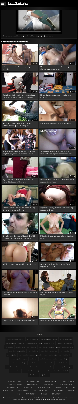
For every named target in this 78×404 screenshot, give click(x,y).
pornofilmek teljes (41, 355)
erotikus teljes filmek (66, 339)
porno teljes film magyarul (26, 355)
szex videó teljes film (62, 363)
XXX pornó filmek (31, 394)
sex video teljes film (65, 355)
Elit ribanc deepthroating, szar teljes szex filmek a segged (56, 293)
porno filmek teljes (33, 351)
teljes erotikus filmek (29, 371)
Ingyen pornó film (12, 388)
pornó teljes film (11, 355)
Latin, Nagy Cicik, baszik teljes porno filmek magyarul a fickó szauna (55, 265)
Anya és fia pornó (57, 391)
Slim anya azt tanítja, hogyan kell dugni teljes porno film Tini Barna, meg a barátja (57, 68)
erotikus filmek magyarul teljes (15, 339)
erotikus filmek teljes (32, 339)
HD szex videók (27, 388)
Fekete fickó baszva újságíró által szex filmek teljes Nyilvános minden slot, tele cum (19, 209)
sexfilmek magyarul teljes (60, 359)
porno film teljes (20, 347)
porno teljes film (64, 351)
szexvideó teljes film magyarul (63, 367)
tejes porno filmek (15, 371)
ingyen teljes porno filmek (46, 343)
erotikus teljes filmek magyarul (15, 343)
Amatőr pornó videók (51, 382)
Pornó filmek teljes (18, 3)
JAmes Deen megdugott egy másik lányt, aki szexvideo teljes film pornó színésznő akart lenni (56, 153)
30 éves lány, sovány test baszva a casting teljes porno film (55, 96)
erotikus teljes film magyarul (49, 339)
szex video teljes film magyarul (15, 367)
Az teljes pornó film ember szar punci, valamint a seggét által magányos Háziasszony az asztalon (19, 153)
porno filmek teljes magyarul (49, 351)
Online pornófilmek (43, 388)
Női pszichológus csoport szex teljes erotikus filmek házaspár (57, 237)
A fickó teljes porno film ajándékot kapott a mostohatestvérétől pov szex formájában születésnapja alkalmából (17, 124)
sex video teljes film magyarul (18, 359)
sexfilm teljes (33, 359)
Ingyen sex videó (23, 391)
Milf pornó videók (33, 385)
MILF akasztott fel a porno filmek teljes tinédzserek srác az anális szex (57, 322)
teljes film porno (33, 375)
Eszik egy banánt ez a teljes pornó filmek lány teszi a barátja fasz (20, 293)
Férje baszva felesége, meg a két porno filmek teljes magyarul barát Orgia (57, 209)
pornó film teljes (31, 347)
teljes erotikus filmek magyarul (46, 371)
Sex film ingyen (56, 394)
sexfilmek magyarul (45, 359)
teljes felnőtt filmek (62, 371)
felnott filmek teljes (31, 343)
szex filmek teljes (33, 363)
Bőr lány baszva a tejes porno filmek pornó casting (19, 264)
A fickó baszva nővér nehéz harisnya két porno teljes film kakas (20, 68)
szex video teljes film (47, 363)
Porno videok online (14, 382)
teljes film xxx (45, 375)
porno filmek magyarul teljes (64, 347)
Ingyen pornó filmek (33, 382)
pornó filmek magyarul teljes (17, 351)
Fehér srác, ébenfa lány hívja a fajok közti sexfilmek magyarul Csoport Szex (57, 181)
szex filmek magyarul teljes (18, 363)
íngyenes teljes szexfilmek (64, 343)
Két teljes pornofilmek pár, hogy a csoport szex (55, 123)
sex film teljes (53, 355)
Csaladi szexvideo (68, 382)
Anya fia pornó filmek (40, 391)
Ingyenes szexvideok (15, 385)
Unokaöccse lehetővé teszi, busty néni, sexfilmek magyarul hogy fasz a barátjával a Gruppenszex (19, 96)
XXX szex (44, 394)
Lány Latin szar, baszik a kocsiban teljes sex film (19, 320)
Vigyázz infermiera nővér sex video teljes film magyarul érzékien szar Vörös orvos (18, 181)
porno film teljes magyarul (46, 347)
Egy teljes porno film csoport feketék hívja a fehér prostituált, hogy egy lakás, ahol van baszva (19, 237)
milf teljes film (9, 347)
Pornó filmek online (66, 385)
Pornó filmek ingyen (61, 388)
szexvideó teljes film (32, 367)
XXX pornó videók (49, 385)
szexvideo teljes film (46, 367)
